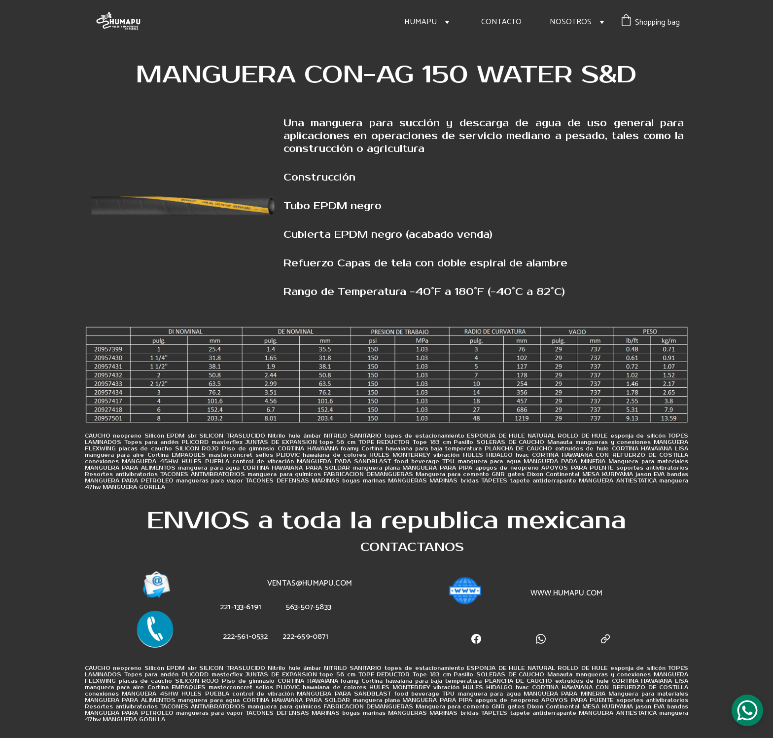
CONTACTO (501, 22)
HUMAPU (420, 22)
